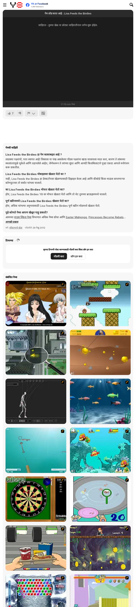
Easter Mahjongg (76, 217)
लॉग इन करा (76, 256)
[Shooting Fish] (35, 450)
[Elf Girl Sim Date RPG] (35, 303)
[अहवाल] (31, 113)
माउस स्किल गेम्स (22, 217)
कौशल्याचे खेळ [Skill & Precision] (15, 227)
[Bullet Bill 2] (100, 303)
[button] (11, 222)
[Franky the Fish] (100, 401)
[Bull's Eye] (35, 499)
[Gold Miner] (100, 352)
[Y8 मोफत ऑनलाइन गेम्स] (16, 5)
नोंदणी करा (59, 256)
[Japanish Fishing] (100, 499)
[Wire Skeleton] (35, 401)
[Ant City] (35, 352)
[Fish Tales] (100, 450)
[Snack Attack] (35, 548)
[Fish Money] (100, 548)
